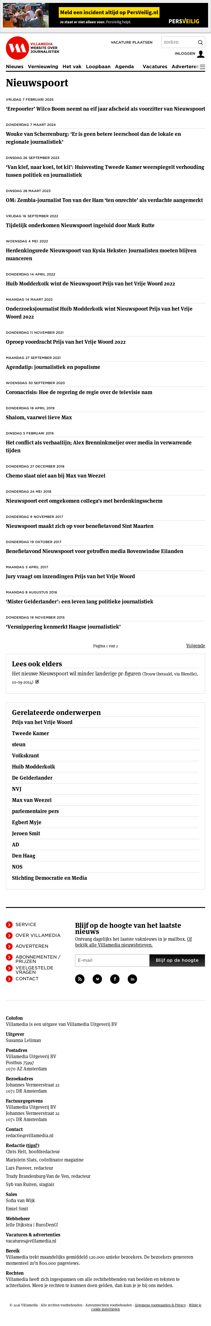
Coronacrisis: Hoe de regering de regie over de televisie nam (79, 392)
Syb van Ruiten (21, 1184)
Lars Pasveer (18, 1168)
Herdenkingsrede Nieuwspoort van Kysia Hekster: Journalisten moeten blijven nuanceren (101, 254)
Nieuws (14, 66)
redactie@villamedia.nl (29, 1135)
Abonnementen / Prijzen (37, 959)
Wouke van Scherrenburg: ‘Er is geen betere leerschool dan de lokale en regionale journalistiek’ (93, 138)
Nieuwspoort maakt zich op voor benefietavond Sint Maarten (79, 526)
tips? (32, 1145)
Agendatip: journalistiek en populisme (53, 367)
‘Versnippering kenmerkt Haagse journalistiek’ (63, 626)
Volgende (195, 646)
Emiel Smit (17, 1209)
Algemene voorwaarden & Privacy (160, 1305)
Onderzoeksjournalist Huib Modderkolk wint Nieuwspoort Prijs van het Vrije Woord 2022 (99, 312)
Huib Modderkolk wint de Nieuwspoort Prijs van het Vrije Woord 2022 (90, 283)
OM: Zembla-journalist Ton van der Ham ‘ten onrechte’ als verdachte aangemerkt (104, 200)
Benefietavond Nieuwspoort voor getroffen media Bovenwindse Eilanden (94, 551)
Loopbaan (98, 66)
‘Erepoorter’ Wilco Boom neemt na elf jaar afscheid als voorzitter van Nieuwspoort (105, 108)
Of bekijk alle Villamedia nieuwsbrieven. (133, 942)
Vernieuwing (43, 66)
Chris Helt (16, 1152)
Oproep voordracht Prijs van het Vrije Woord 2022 (66, 341)
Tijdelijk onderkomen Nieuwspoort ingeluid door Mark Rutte (80, 225)
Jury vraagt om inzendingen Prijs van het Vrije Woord (70, 576)
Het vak (72, 66)
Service (26, 924)
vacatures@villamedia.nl (31, 1241)
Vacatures (155, 66)
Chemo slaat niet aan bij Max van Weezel (56, 475)
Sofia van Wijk (20, 1200)
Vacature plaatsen (132, 42)
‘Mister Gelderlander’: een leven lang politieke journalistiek (79, 601)
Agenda (124, 66)
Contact (27, 978)
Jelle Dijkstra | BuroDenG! (32, 1225)
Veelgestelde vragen (34, 970)
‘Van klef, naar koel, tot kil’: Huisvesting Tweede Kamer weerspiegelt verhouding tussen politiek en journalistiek (105, 171)
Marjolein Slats (21, 1160)
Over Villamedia (37, 935)
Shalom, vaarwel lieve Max (39, 417)
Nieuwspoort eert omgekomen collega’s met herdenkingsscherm (84, 500)
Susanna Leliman (23, 1040)
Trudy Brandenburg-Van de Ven (37, 1176)
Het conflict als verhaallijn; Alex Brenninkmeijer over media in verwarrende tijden (99, 446)
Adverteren (185, 66)
